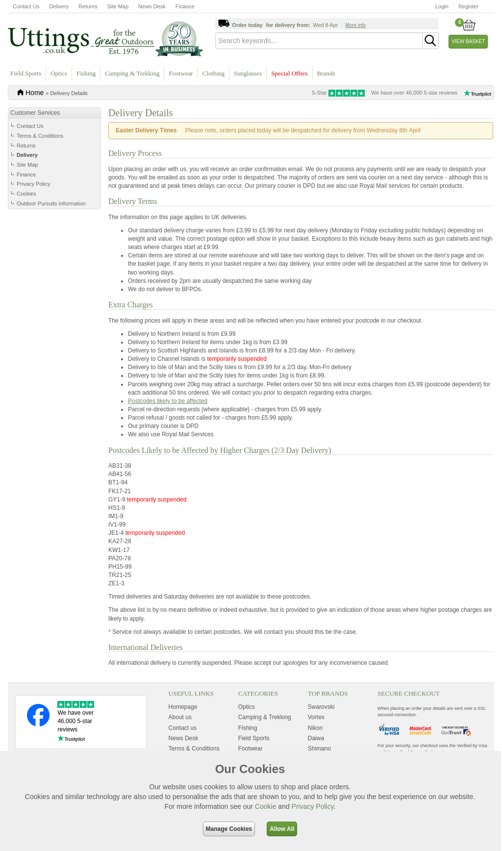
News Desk (152, 6)
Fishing (86, 73)
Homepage (183, 706)
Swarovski (321, 706)
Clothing (213, 73)
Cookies (26, 194)
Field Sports (25, 73)
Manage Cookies (229, 829)
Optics (58, 73)
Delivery (59, 6)
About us (180, 717)
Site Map (117, 6)
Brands (326, 73)
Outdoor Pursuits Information (51, 203)
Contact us (183, 728)
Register (468, 6)
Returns (88, 6)
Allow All (282, 829)
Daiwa (316, 738)
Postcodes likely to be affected (167, 401)
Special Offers (289, 73)
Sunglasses (248, 73)
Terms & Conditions (40, 136)
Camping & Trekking (132, 73)
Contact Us (26, 6)
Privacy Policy (33, 184)
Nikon (315, 728)
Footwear (181, 73)
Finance (185, 6)
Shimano (319, 748)
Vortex (316, 717)
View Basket (468, 41)
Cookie (265, 806)
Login (442, 6)
